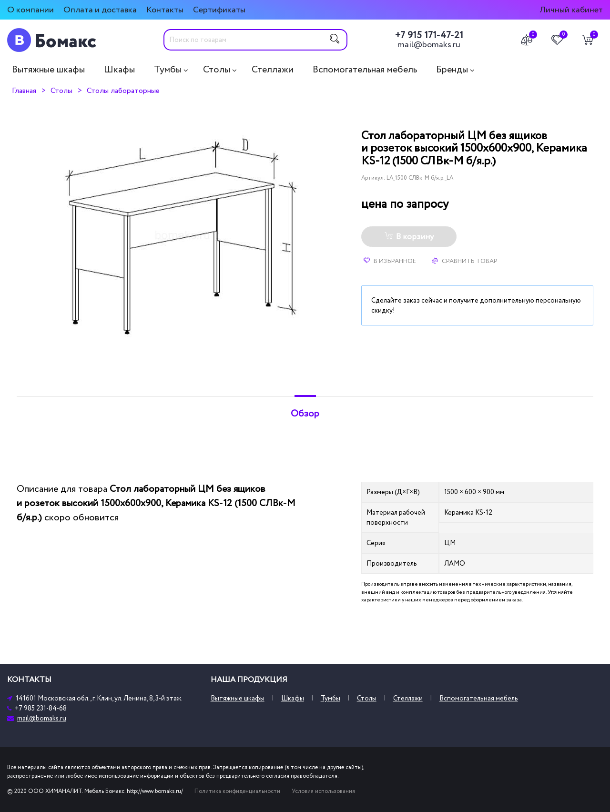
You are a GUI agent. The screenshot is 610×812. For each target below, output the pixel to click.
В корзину (409, 237)
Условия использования (323, 791)
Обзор (305, 413)
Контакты (164, 10)
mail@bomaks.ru (428, 45)
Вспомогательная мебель (365, 69)
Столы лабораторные (123, 90)
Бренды (452, 69)
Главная (24, 90)
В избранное (390, 261)
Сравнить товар (465, 261)
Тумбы (168, 69)
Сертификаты (219, 10)
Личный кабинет (571, 10)
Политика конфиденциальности (237, 791)
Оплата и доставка (100, 10)
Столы (216, 69)
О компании (30, 10)
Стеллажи (273, 69)
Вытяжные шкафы (48, 69)
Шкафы (119, 69)
